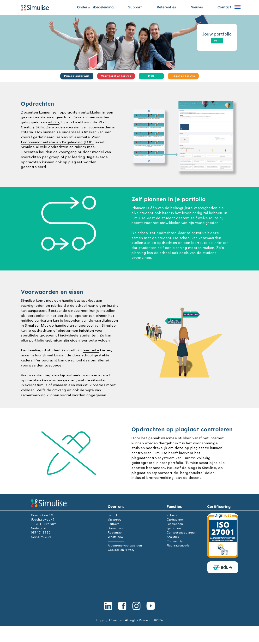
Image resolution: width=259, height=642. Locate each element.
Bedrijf (112, 515)
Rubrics (172, 515)
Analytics (173, 537)
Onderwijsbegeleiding (95, 7)
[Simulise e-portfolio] (35, 7)
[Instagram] (136, 606)
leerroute (91, 350)
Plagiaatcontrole (178, 545)
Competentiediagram (182, 532)
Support (135, 7)
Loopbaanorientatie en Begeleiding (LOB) (57, 142)
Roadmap (115, 532)
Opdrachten (175, 519)
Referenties (166, 7)
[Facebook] (122, 606)
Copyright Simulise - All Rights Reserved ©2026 (129, 620)
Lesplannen (175, 524)
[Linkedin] (108, 606)
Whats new (115, 537)
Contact (224, 7)
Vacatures (114, 519)
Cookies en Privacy (121, 550)
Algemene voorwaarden (125, 545)
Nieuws (197, 7)
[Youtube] (151, 606)
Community (175, 541)
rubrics (54, 122)
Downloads (116, 528)
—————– (116, 541)
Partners (113, 524)
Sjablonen (174, 528)
